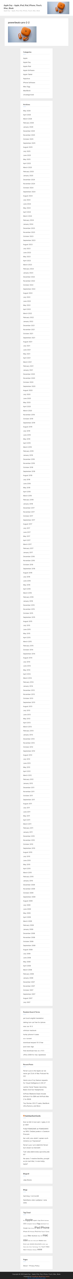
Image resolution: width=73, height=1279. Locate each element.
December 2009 (29, 885)
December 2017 (29, 508)
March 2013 (27, 727)
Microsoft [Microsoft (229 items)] (35, 1240)
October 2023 (28, 236)
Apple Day (27, 62)
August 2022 (28, 293)
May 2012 (26, 767)
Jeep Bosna (27, 1180)
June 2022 (27, 301)
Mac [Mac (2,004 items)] (29, 1236)
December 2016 (29, 556)
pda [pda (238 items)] (28, 1244)
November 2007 (29, 986)
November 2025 (29, 135)
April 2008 (27, 966)
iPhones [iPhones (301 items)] (32, 1231)
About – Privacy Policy (31, 1266)
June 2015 (27, 629)
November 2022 (29, 281)
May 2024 (27, 208)
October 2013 (28, 698)
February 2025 (28, 171)
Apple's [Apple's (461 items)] (35, 1220)
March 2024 (27, 216)
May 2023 (27, 257)
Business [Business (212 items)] (46, 1220)
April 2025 (27, 163)
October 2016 (28, 565)
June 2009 (27, 909)
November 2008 (29, 937)
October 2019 (28, 419)
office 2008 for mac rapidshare (34, 1055)
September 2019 (29, 423)
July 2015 (26, 625)
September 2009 (29, 897)
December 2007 (29, 982)
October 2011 (28, 796)
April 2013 (27, 723)
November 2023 (29, 232)
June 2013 (27, 715)
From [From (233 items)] (47, 1224)
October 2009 (28, 893)
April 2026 (27, 115)
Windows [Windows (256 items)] (29, 1249)
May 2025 (27, 159)
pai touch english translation (33, 1018)
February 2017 (28, 548)
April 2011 (26, 820)
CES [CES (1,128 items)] (24, 1224)
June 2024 (27, 204)
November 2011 (28, 791)
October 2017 (28, 516)
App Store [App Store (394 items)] (41, 1220)
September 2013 (29, 702)
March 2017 (27, 544)
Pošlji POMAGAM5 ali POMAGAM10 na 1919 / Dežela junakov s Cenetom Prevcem (36, 1131)
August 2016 (27, 573)
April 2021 (27, 358)
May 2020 (27, 402)
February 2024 (28, 220)
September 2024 (29, 192)
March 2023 (27, 265)
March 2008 (27, 970)
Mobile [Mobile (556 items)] (41, 1240)
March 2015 (27, 641)
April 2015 (27, 637)
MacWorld (26, 91)
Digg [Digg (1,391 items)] (38, 1224)
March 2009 (27, 921)
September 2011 (29, 800)
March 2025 (27, 167)
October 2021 (28, 334)
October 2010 (28, 844)
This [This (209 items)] (40, 1247)
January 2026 (28, 127)
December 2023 (29, 228)
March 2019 (27, 447)
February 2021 (28, 366)
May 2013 (26, 719)
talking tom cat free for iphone (34, 1022)
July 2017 (26, 528)
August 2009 (28, 901)
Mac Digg (26, 87)
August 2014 (27, 658)
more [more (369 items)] (44, 1240)
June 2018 (27, 484)
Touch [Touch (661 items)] (43, 1247)
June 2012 (27, 763)
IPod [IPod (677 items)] (36, 1231)
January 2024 (28, 224)
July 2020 (26, 394)
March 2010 (27, 872)
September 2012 (29, 751)
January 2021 (28, 370)
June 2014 (27, 666)
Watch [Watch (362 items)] (25, 1249)
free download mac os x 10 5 (33, 1051)
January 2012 (28, 783)
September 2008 (29, 945)
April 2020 (27, 406)
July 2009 (26, 905)
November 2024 (29, 184)
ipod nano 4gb (28, 1047)
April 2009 (27, 917)
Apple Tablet (27, 74)
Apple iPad (27, 66)
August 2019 (27, 427)
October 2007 (28, 990)
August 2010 (27, 852)
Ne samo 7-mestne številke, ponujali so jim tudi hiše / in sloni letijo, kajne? (36, 1161)
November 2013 (29, 694)
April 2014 (27, 674)
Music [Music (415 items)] (25, 1244)
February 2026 (28, 123)
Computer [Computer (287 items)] (29, 1224)
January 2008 (28, 978)
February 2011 (28, 828)
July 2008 (26, 954)
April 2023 (27, 261)
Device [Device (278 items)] (34, 1224)
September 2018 (29, 471)
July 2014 (26, 662)
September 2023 (29, 240)
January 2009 (28, 929)
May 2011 (26, 816)
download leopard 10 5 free (33, 1042)
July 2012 (26, 759)
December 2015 (29, 605)
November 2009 (29, 889)
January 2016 (28, 601)
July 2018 (26, 479)
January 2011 (28, 832)
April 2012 (27, 771)
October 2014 (28, 650)
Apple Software (28, 70)
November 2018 (29, 463)
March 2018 (27, 496)
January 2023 (28, 273)
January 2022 (28, 321)
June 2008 (27, 958)
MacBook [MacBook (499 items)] (34, 1236)
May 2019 (26, 439)
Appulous (26, 78)
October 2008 (28, 941)
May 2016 (26, 585)
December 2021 (29, 325)
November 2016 (29, 560)
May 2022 (27, 305)
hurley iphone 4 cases (31, 1034)
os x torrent (27, 1038)
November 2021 (29, 329)
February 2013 (28, 731)
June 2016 (27, 581)
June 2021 (27, 350)
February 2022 (28, 317)
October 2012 (28, 747)
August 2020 (28, 390)
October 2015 (28, 613)
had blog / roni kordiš (31, 1196)
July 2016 (26, 577)
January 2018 (28, 504)
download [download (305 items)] (43, 1224)
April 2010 (27, 868)
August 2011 (27, 804)
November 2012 (29, 743)
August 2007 (27, 998)
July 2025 (26, 151)
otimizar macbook (29, 1030)
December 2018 (29, 459)
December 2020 (29, 374)
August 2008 (28, 950)
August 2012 (27, 755)
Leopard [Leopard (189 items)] (25, 1236)
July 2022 (26, 297)
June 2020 (27, 398)
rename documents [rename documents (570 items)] (36, 1244)
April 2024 (27, 212)
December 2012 (29, 739)
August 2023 (28, 244)
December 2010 (29, 836)
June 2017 (27, 532)
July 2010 (26, 856)
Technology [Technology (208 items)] (35, 1247)
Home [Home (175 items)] (32, 1228)
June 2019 (27, 435)
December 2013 (29, 690)
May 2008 (27, 962)
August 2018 (27, 475)
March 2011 (27, 824)
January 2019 (28, 455)
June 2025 (27, 155)
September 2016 (29, 569)
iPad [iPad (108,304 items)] (37, 1227)
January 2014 (28, 686)
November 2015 (29, 609)
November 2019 (29, 415)
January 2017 (28, 552)
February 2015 (28, 646)
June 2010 (27, 860)
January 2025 (28, 176)
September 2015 (29, 617)
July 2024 (26, 200)
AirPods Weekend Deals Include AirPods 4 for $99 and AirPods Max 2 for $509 (36, 1096)
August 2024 (28, 196)
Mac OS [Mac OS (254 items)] (40, 1236)
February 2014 (28, 682)
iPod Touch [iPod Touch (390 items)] (41, 1231)
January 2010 (28, 881)
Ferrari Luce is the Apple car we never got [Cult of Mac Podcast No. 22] (36, 1073)
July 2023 (26, 248)
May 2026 (27, 111)
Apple (25, 58)
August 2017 (27, 524)
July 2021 (26, 346)
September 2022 (29, 289)
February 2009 (28, 925)
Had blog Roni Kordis (33, 1116)
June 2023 (27, 252)
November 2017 (29, 512)
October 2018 (28, 467)
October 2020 (28, 382)
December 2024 (29, 180)
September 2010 (29, 848)
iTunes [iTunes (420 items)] (47, 1231)
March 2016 (27, 593)
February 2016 (28, 597)
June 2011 (26, 812)
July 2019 (26, 431)
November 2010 (29, 840)
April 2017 (26, 540)
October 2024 (28, 188)
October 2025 (28, 139)
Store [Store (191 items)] (30, 1247)
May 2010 (26, 864)
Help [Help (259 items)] (29, 1228)
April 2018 (27, 492)
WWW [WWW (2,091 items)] (39, 1250)
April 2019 (27, 443)
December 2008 (29, 933)
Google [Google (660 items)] (25, 1228)
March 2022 (27, 313)
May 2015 (26, 633)
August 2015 (27, 621)
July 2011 (26, 808)
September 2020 (29, 386)
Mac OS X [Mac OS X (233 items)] (30, 1240)
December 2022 (29, 277)
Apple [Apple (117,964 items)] (29, 1220)
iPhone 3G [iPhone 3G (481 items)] (26, 1231)
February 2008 (28, 974)
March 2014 (27, 678)
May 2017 (26, 536)
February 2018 (28, 500)
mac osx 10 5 (28, 1026)
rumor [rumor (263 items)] (43, 1244)
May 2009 (27, 913)
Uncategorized (28, 95)
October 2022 (28, 285)
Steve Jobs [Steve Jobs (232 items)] (26, 1247)
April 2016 (27, 589)
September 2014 (29, 654)
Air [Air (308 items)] (24, 1220)
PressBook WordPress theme (40, 1276)
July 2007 (26, 1002)
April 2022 (27, 309)
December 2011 (28, 787)
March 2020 (27, 411)
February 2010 (28, 877)
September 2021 (29, 338)
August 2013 (27, 706)
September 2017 (29, 520)
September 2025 (29, 143)
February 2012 (28, 779)
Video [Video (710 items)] (47, 1247)
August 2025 (28, 147)
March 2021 (27, 362)
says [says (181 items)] (47, 1244)
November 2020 (29, 378)
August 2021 (27, 342)
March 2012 (27, 775)
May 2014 (26, 670)
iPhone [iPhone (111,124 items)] (44, 1227)
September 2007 (29, 994)
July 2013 (26, 710)
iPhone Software (29, 83)
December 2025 (29, 131)
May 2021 (26, 354)
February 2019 (28, 451)
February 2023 (28, 269)
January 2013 (28, 735)
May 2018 (26, 488)
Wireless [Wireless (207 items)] (35, 1249)
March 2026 (27, 119)
